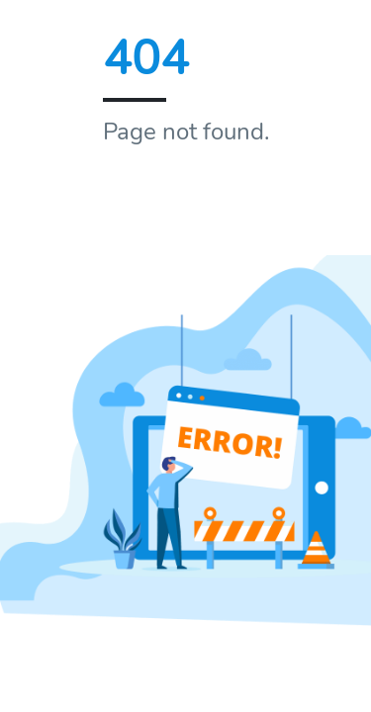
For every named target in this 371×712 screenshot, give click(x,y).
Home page (176, 202)
